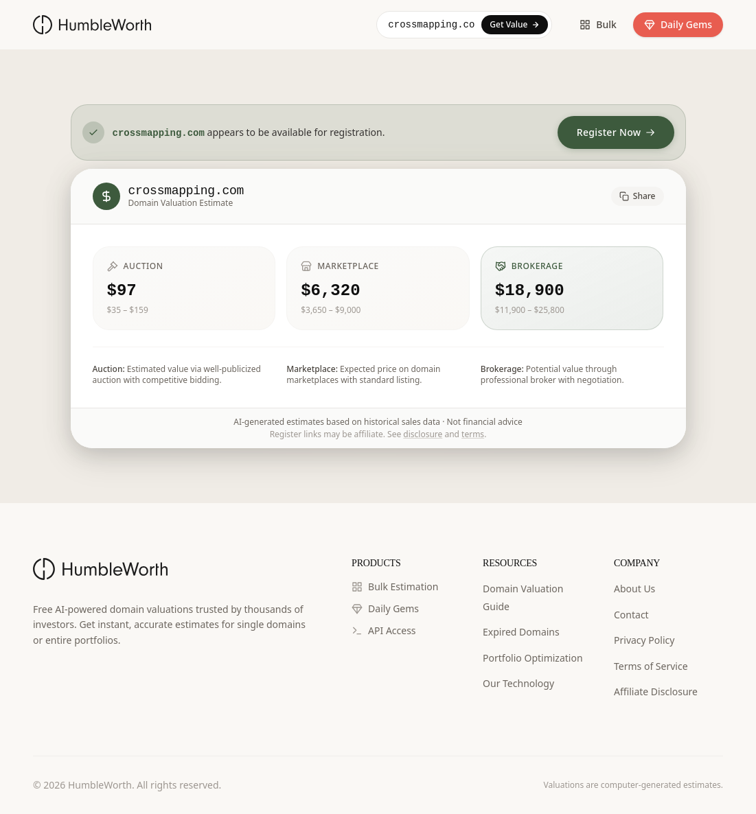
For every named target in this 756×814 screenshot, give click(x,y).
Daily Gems (385, 608)
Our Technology (518, 683)
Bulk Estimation (395, 586)
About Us (634, 588)
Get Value (515, 24)
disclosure (422, 434)
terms (472, 434)
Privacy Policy (644, 640)
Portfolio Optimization (533, 657)
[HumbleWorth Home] (100, 569)
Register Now (616, 132)
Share (637, 196)
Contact (631, 614)
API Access (384, 630)
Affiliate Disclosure (656, 691)
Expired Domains (521, 631)
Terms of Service (651, 666)
